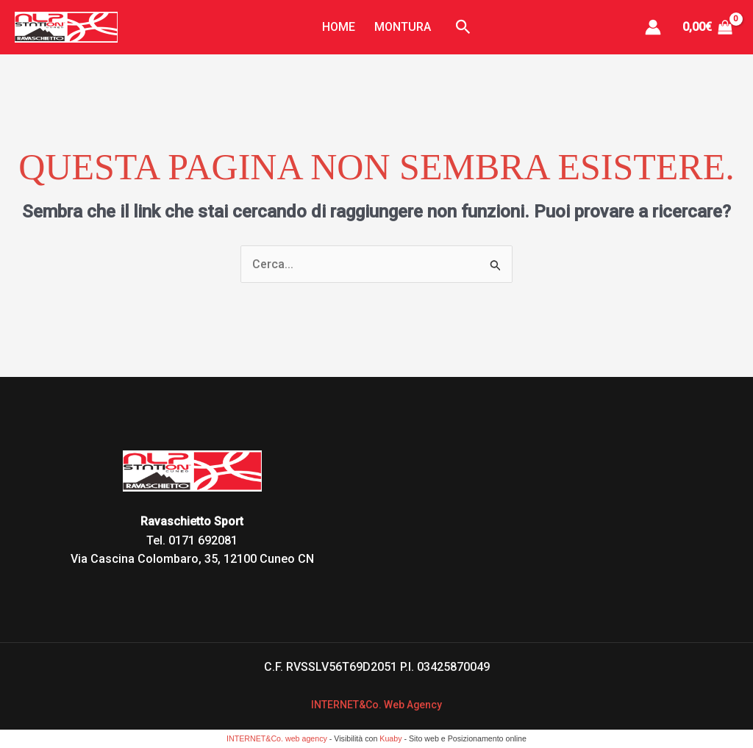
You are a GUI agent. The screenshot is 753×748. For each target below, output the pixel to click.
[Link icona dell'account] (653, 27)
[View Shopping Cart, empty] (707, 27)
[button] (453, 27)
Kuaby (390, 738)
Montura (397, 27)
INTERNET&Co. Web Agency (377, 705)
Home (343, 27)
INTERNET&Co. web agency (276, 738)
